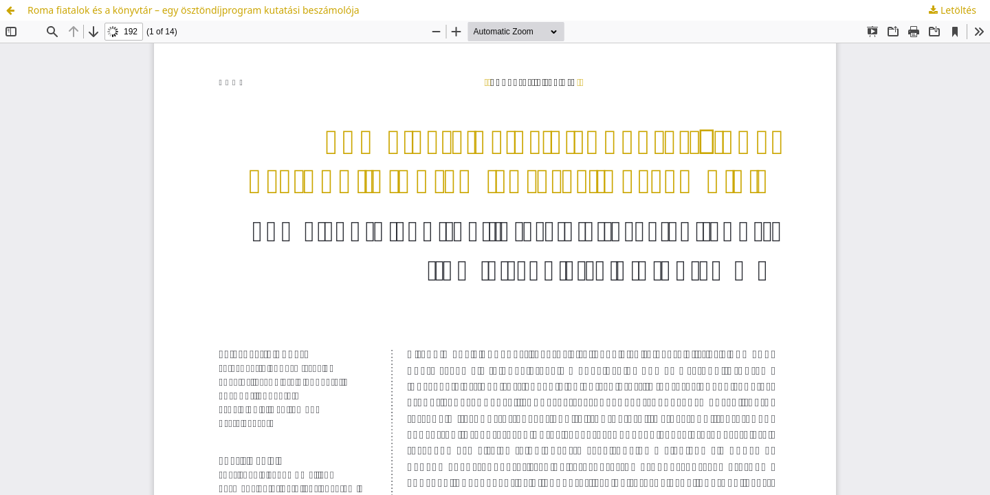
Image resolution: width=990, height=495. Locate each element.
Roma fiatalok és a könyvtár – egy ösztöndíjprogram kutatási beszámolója (194, 9)
